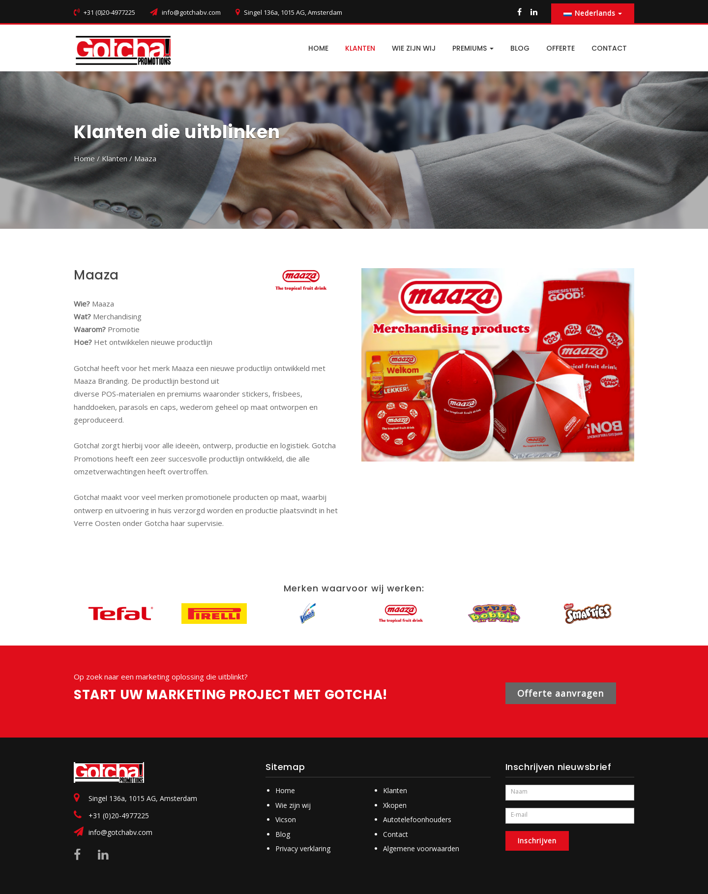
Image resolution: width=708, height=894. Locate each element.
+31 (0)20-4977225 (118, 815)
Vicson (285, 819)
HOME (318, 48)
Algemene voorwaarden (421, 848)
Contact (395, 834)
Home (84, 158)
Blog (282, 834)
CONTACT (609, 48)
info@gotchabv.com (191, 12)
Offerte (560, 48)
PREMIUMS (473, 48)
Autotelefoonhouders (417, 819)
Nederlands (592, 13)
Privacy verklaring (302, 848)
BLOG (520, 48)
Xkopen (395, 805)
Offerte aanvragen (561, 693)
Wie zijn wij (414, 48)
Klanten (360, 48)
